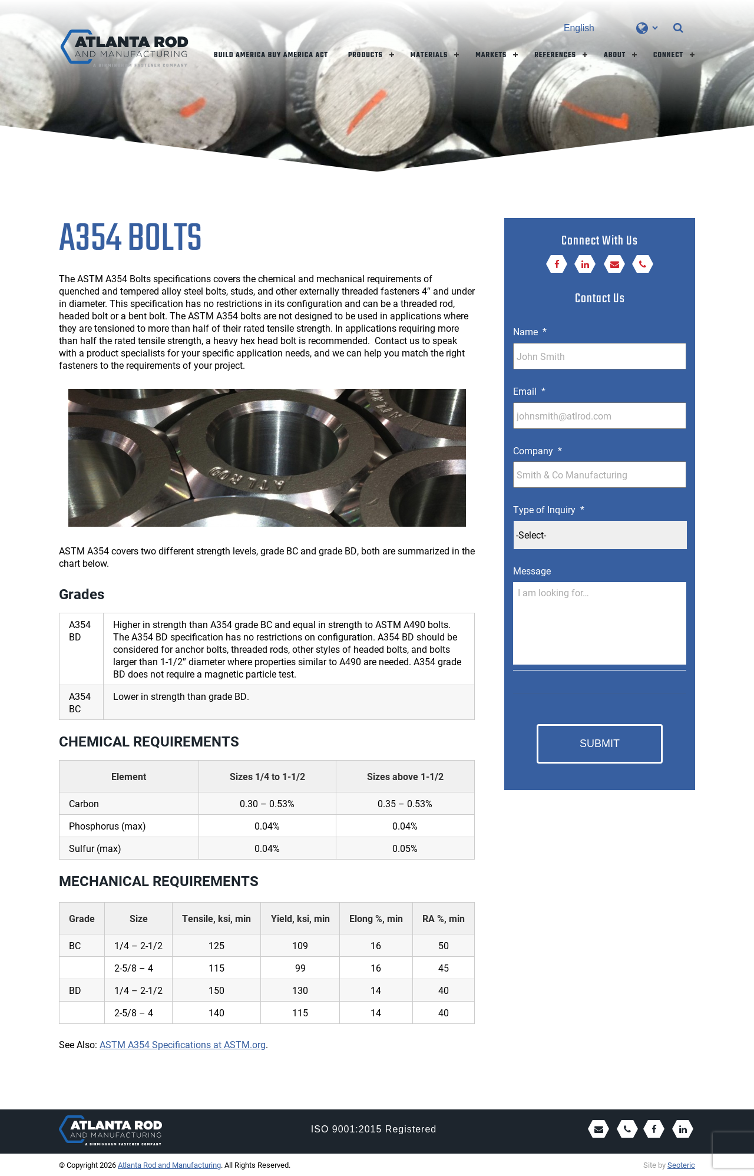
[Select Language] (610, 28)
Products (365, 55)
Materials (429, 55)
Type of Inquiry (548, 510)
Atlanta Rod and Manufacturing (169, 1165)
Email (529, 391)
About (615, 55)
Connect (668, 55)
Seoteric (681, 1165)
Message (532, 571)
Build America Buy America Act (271, 55)
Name (530, 332)
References (555, 55)
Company (537, 451)
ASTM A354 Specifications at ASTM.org (183, 1044)
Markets (491, 55)
